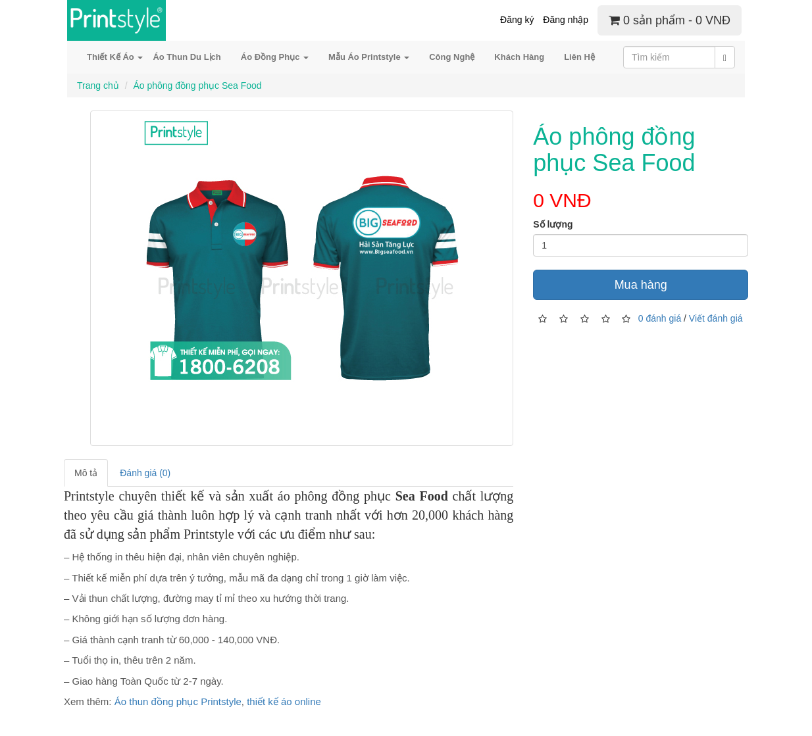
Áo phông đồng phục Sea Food (197, 85)
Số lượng (552, 224)
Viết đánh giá (716, 317)
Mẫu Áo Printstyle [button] (368, 57)
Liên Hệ (579, 57)
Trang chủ (98, 85)
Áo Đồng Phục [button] (275, 57)
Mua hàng (641, 284)
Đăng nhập (565, 19)
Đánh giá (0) (145, 473)
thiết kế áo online (284, 701)
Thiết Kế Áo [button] (115, 57)
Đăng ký (517, 19)
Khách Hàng (519, 57)
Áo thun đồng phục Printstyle (177, 701)
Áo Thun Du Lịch (186, 57)
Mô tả (85, 473)
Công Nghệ (451, 57)
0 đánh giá (659, 317)
